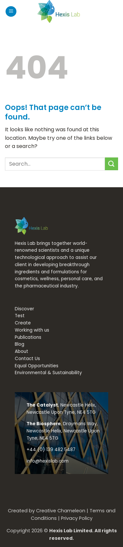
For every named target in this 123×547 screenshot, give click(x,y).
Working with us (32, 330)
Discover (24, 309)
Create (23, 323)
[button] (11, 11)
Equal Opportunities (36, 366)
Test (20, 316)
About (21, 351)
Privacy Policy (76, 518)
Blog (19, 344)
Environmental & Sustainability (48, 373)
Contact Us (27, 359)
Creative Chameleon (60, 510)
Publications (28, 337)
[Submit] (111, 163)
